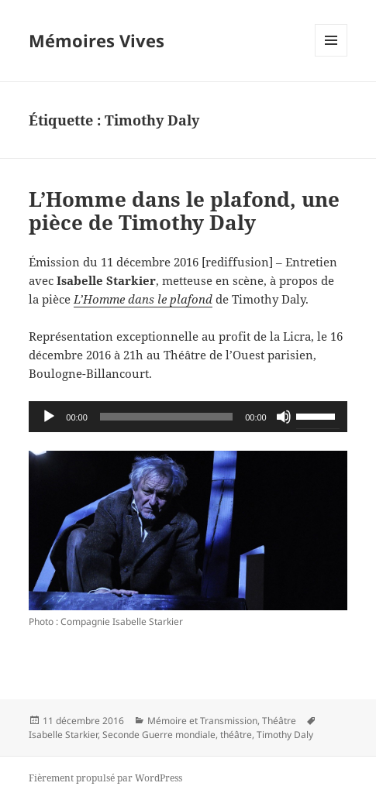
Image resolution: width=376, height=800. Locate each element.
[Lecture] (49, 416)
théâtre (236, 734)
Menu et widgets (331, 56)
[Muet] (283, 416)
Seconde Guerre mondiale (159, 734)
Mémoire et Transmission (202, 720)
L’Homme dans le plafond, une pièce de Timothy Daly (184, 210)
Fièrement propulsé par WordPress (105, 778)
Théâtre (279, 720)
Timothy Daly (285, 734)
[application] (188, 416)
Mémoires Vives (96, 40)
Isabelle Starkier (63, 734)
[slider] (166, 417)
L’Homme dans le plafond (143, 299)
